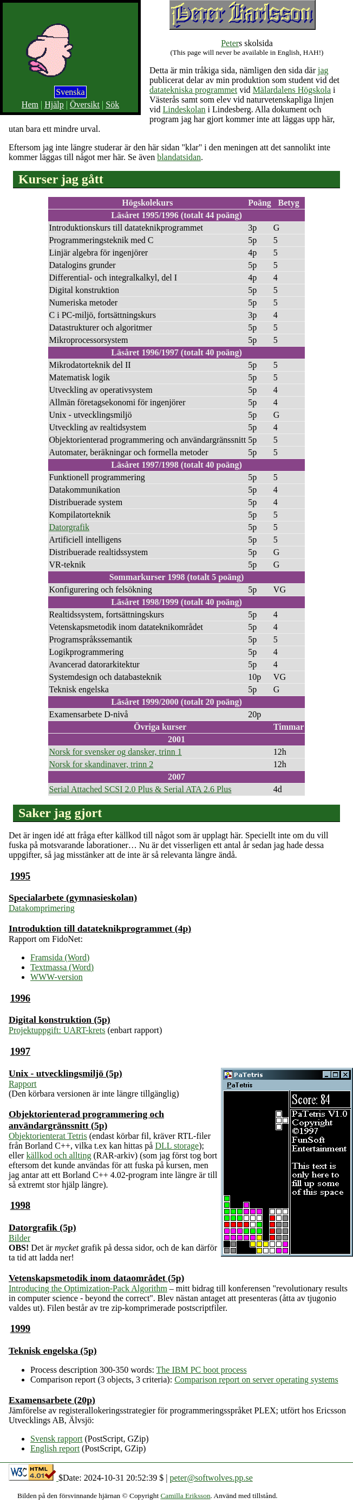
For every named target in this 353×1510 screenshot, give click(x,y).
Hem (30, 104)
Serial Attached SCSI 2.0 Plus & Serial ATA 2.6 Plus (140, 789)
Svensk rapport (56, 1438)
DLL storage (177, 1145)
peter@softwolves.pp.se (210, 1477)
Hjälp (54, 104)
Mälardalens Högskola (292, 89)
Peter (230, 43)
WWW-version (56, 977)
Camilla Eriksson (185, 1496)
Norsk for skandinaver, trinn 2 (101, 764)
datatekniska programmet (193, 89)
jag (323, 70)
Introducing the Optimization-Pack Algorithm (88, 1288)
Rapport (23, 1083)
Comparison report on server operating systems (256, 1379)
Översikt (85, 104)
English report (55, 1448)
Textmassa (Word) (62, 967)
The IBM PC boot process (201, 1369)
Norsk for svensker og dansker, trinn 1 (115, 751)
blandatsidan (179, 157)
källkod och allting (58, 1155)
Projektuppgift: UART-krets (57, 1030)
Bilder (19, 1238)
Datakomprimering (42, 908)
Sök (112, 104)
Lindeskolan (183, 109)
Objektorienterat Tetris (48, 1136)
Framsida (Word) (59, 957)
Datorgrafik (69, 527)
